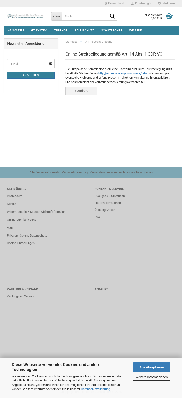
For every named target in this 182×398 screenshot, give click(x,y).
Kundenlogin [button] (141, 3)
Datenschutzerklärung (95, 389)
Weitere (135, 30)
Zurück (81, 91)
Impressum (14, 196)
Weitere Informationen (152, 377)
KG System (15, 30)
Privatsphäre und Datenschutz (27, 235)
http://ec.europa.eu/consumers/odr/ (122, 73)
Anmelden (30, 75)
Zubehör (61, 30)
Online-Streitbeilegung (21, 219)
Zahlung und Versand (21, 296)
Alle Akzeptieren (151, 367)
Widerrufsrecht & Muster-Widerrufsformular (36, 211)
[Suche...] (56, 16)
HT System (39, 30)
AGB (10, 227)
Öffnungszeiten (105, 210)
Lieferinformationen (108, 203)
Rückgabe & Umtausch (110, 196)
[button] (114, 3)
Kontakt (12, 204)
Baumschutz (84, 30)
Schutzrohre (111, 30)
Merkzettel (166, 3)
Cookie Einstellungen (21, 243)
